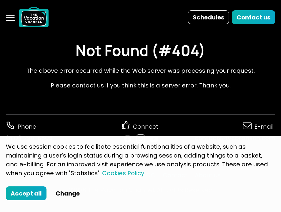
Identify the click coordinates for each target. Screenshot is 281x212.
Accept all (26, 193)
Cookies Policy (123, 173)
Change (68, 193)
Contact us (253, 17)
